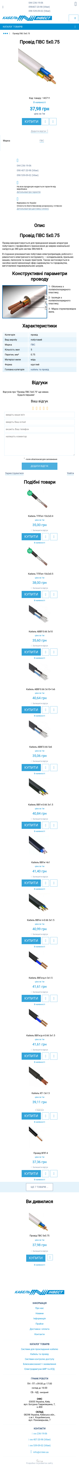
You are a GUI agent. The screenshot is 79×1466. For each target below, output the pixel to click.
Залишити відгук (40, 530)
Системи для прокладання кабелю (39, 1349)
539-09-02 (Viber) (39, 11)
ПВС (42, 140)
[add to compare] (53, 121)
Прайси (39, 1323)
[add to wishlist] (45, 121)
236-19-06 (36, 2)
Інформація (39, 1318)
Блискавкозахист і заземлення (39, 1364)
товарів (41, 1187)
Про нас (39, 1308)
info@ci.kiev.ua (39, 1452)
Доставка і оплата (39, 1329)
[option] (39, 69)
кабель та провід (40, 369)
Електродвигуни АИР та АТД (39, 1369)
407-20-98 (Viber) (39, 7)
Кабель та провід (39, 1354)
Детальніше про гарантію (29, 192)
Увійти (70, 473)
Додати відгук (38, 131)
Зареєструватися (14, 473)
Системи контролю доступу (39, 1359)
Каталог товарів (12, 26)
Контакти (39, 1334)
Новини (40, 1313)
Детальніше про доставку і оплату (33, 209)
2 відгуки (39, 1110)
